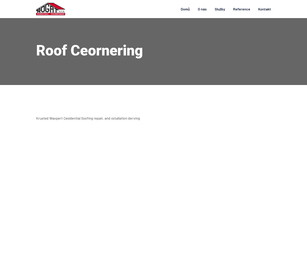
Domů (185, 9)
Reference (241, 9)
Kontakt (264, 9)
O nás (202, 9)
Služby (220, 9)
